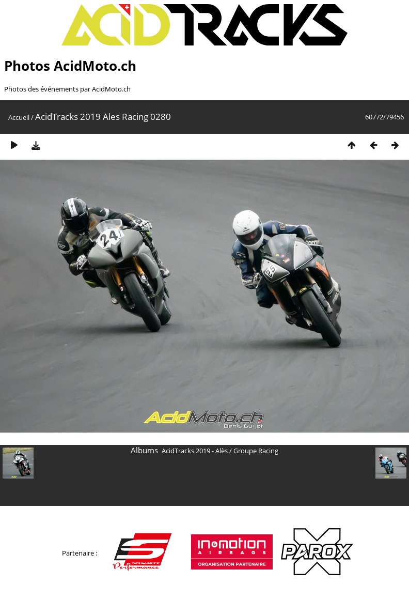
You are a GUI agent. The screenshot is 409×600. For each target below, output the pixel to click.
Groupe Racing (255, 450)
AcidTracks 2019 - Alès (195, 450)
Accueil (18, 117)
